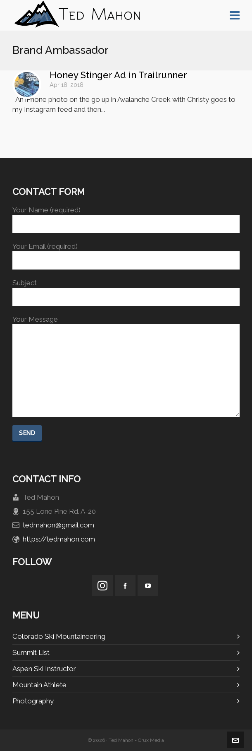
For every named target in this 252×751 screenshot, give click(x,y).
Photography (33, 701)
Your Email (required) (126, 253)
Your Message (126, 324)
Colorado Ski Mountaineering (58, 636)
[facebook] (125, 585)
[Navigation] (235, 15)
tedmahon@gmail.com (58, 525)
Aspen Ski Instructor (44, 668)
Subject (126, 290)
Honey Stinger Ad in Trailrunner (118, 75)
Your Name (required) (126, 217)
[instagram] (102, 585)
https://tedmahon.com (59, 539)
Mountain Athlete (39, 685)
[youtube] (148, 585)
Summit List (31, 652)
